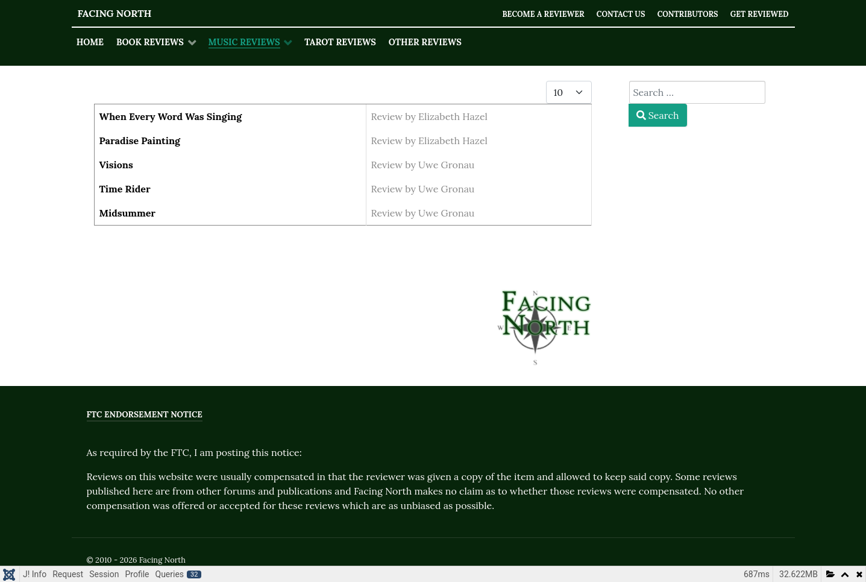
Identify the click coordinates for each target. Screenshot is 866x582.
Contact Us (617, 14)
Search (657, 115)
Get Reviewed (759, 14)
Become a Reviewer (539, 14)
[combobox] (697, 92)
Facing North (115, 13)
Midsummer (127, 213)
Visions (116, 165)
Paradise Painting (140, 140)
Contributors (686, 14)
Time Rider (125, 189)
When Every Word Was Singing (170, 116)
